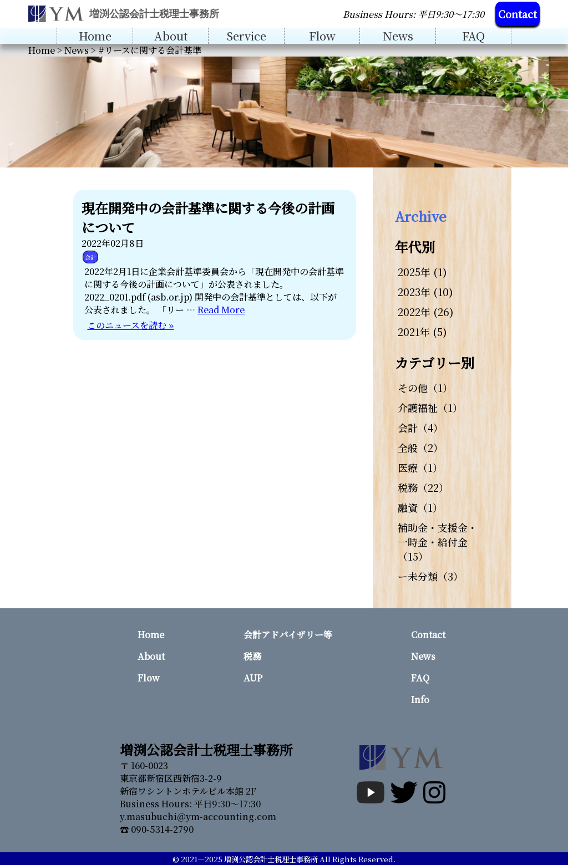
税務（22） (423, 487)
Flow (322, 36)
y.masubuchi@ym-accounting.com (198, 816)
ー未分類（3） (430, 576)
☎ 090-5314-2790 (157, 829)
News (398, 36)
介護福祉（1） (430, 407)
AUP (253, 677)
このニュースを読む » (130, 325)
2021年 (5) (422, 331)
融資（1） (420, 507)
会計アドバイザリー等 (288, 634)
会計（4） (420, 427)
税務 (252, 656)
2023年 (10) (425, 291)
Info (420, 699)
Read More (221, 309)
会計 (90, 257)
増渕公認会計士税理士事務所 (271, 859)
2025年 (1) (422, 271)
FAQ (473, 36)
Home (95, 36)
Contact (517, 14)
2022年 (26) (426, 311)
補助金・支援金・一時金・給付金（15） (438, 541)
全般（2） (420, 447)
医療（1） (420, 467)
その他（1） (425, 387)
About (170, 36)
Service (246, 36)
